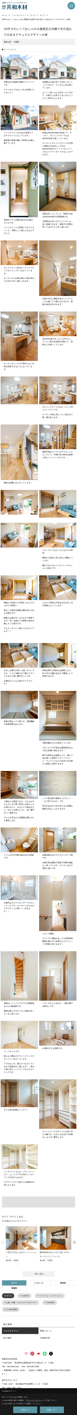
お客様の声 (45, 1338)
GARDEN (53, 1303)
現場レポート (46, 1331)
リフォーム (38, 1283)
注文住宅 (26, 1296)
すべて (9, 1296)
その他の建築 (12, 1310)
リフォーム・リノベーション (52, 1296)
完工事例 (7, 1338)
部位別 (63, 1283)
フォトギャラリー (11, 1331)
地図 (52, 1363)
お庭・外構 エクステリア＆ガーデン (23, 1303)
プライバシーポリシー (34, 1400)
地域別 (14, 1288)
